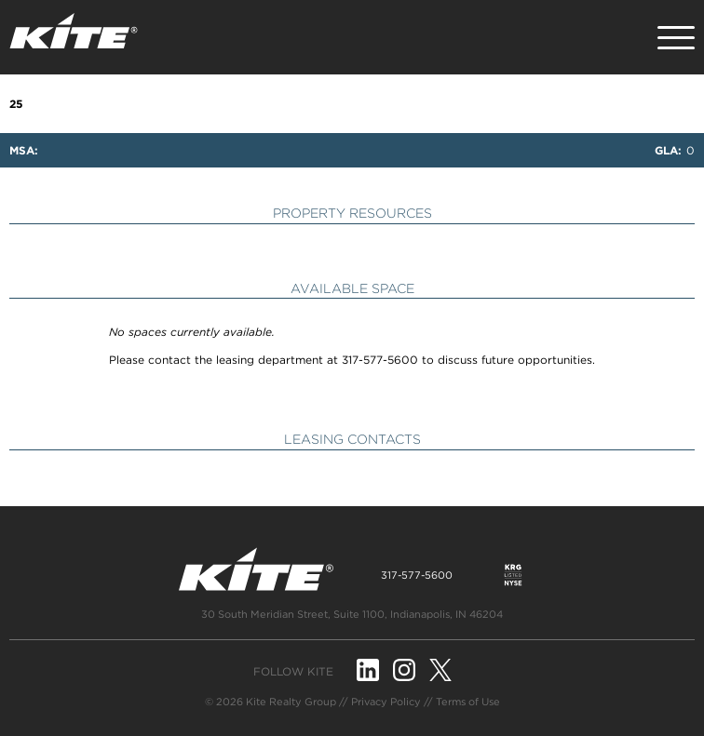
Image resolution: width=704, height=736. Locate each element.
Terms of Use (468, 701)
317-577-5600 (417, 575)
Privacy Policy (386, 701)
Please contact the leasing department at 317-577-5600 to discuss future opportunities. (352, 360)
